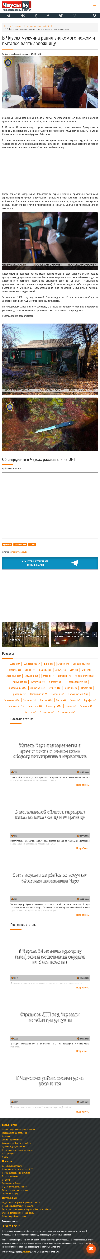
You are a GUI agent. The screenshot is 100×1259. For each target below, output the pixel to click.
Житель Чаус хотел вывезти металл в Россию (72, 634)
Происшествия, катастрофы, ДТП (17, 1169)
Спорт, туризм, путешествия (15, 1190)
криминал (20, 681)
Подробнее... (83, 784)
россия (46, 700)
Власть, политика (10, 1176)
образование (17, 687)
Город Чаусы (9, 1124)
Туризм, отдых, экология (13, 1146)
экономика (66, 712)
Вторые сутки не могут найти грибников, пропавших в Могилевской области (28, 634)
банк (49, 663)
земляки (32, 675)
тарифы (90, 700)
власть (15, 669)
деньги (60, 669)
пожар (86, 687)
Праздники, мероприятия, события (18, 1206)
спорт (75, 700)
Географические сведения (14, 1133)
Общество (7, 1179)
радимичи (11, 700)
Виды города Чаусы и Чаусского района (21, 1202)
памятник (70, 687)
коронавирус (84, 675)
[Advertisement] (50, 170)
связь (60, 700)
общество (37, 687)
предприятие (38, 694)
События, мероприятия (13, 1166)
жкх (86, 669)
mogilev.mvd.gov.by (19, 552)
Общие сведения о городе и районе (18, 1129)
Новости (7, 1161)
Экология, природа (11, 1193)
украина (86, 706)
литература (57, 681)
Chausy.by (26, 1252)
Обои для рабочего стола (14, 1216)
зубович (48, 675)
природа (57, 694)
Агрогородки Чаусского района (16, 1143)
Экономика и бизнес (11, 1183)
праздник (19, 694)
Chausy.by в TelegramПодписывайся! (50, 563)
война (30, 669)
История (6, 1136)
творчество (16, 706)
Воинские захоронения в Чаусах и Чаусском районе (26, 1209)
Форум (5, 1157)
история (64, 675)
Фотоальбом (9, 1198)
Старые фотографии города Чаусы (18, 1213)
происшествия (78, 694)
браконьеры (81, 663)
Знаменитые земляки (12, 1139)
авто (15, 663)
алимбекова (32, 663)
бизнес (63, 663)
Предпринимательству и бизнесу (17, 1150)
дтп (74, 669)
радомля (29, 700)
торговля (35, 706)
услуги (30, 712)
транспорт (53, 706)
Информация (8, 1153)
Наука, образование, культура (16, 1173)
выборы (45, 669)
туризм (70, 706)
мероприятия (78, 681)
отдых (54, 687)
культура (38, 681)
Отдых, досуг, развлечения (14, 1186)
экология (47, 712)
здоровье (13, 675)
